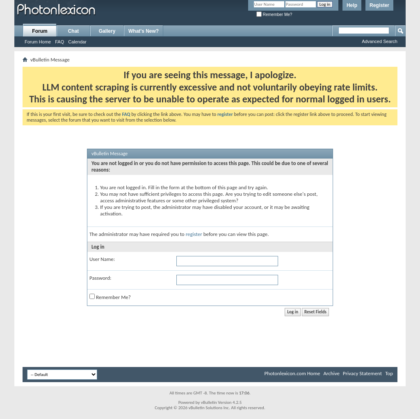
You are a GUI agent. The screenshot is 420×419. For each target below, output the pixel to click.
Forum (39, 31)
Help (352, 5)
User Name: (102, 259)
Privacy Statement (362, 373)
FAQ (59, 41)
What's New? (143, 31)
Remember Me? (274, 14)
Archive (331, 373)
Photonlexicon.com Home (292, 373)
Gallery (107, 31)
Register (379, 5)
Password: (100, 278)
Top (389, 373)
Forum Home (38, 41)
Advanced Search (379, 41)
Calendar (77, 41)
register (194, 234)
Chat (73, 31)
